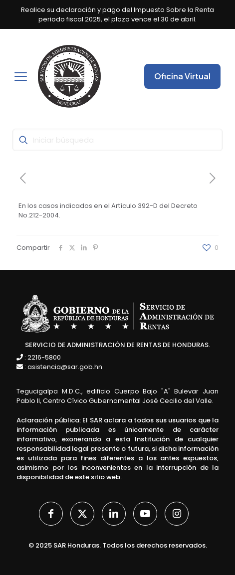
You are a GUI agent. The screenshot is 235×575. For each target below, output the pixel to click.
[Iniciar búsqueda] (117, 140)
